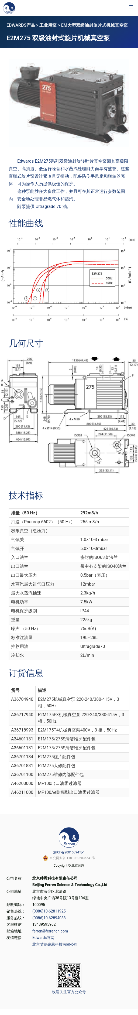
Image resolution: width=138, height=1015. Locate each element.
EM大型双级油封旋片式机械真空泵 (94, 25)
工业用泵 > (50, 25)
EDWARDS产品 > (22, 25)
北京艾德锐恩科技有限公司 (55, 944)
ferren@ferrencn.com (50, 931)
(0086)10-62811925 (49, 911)
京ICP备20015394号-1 (69, 852)
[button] (131, 7)
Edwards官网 (43, 937)
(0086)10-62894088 (49, 918)
